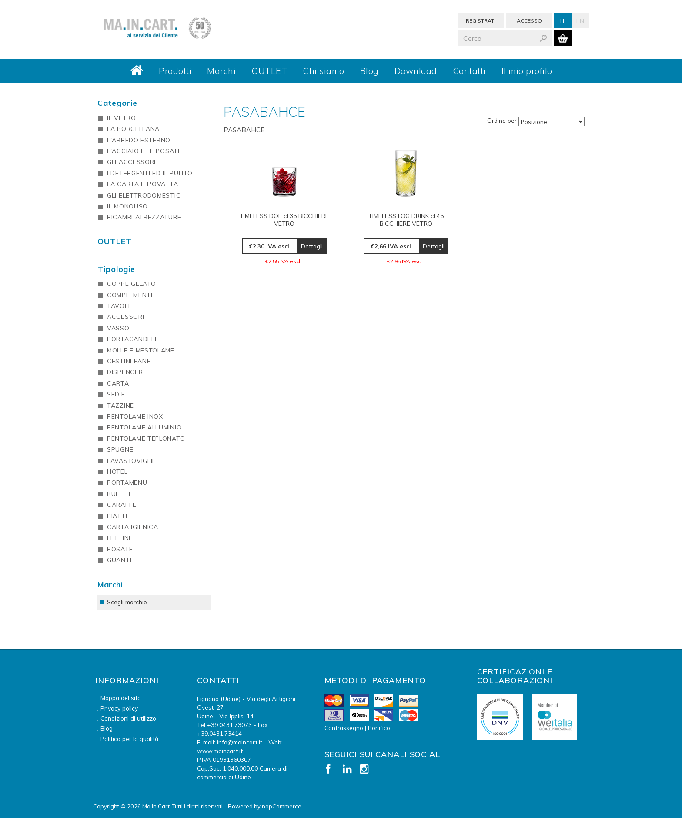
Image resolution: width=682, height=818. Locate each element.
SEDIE (116, 394)
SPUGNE (120, 449)
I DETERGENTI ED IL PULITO (150, 173)
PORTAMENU (127, 482)
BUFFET (119, 494)
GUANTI (119, 560)
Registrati (480, 20)
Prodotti (175, 70)
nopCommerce (281, 806)
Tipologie (116, 269)
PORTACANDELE (132, 339)
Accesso (529, 20)
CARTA (118, 383)
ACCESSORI (125, 317)
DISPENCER (125, 372)
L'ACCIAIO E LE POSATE (144, 151)
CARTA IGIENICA (132, 527)
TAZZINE (120, 405)
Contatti (469, 70)
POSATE (120, 549)
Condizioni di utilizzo (128, 718)
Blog (369, 70)
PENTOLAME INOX (135, 416)
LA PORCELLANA (133, 129)
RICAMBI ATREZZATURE (144, 217)
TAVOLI (118, 306)
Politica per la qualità (129, 738)
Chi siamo (323, 70)
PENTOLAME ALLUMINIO (144, 427)
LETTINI (118, 538)
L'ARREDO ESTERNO (138, 140)
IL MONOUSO (127, 206)
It (562, 20)
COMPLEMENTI (130, 295)
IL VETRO (121, 118)
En (580, 20)
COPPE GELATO (131, 284)
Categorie (117, 103)
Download (415, 70)
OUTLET (269, 70)
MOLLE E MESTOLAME (140, 350)
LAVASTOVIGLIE (131, 461)
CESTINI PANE (128, 361)
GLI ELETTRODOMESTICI (144, 195)
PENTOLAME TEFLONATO (146, 439)
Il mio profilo (526, 70)
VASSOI (119, 328)
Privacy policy (119, 708)
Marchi (221, 70)
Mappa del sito (120, 697)
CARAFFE (122, 505)
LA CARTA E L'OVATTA (142, 184)
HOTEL (117, 472)
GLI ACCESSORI (131, 162)
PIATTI (117, 516)
